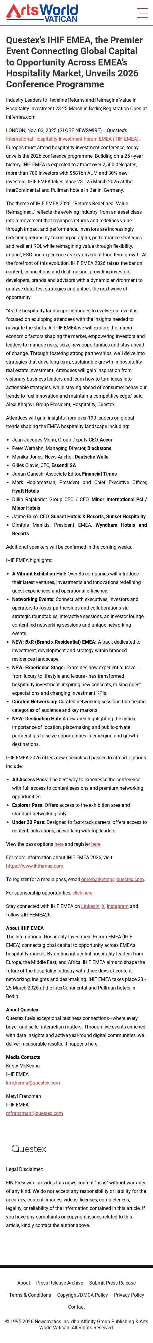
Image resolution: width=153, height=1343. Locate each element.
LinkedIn (90, 906)
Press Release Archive (59, 1283)
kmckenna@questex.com (33, 1083)
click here (82, 893)
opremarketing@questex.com (112, 879)
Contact (76, 1307)
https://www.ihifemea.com (34, 866)
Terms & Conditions (30, 1295)
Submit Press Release (112, 1283)
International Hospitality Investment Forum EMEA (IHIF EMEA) (72, 139)
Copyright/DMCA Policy (82, 1295)
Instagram (118, 906)
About (23, 1283)
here (59, 844)
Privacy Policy (129, 1295)
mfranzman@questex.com (34, 1113)
